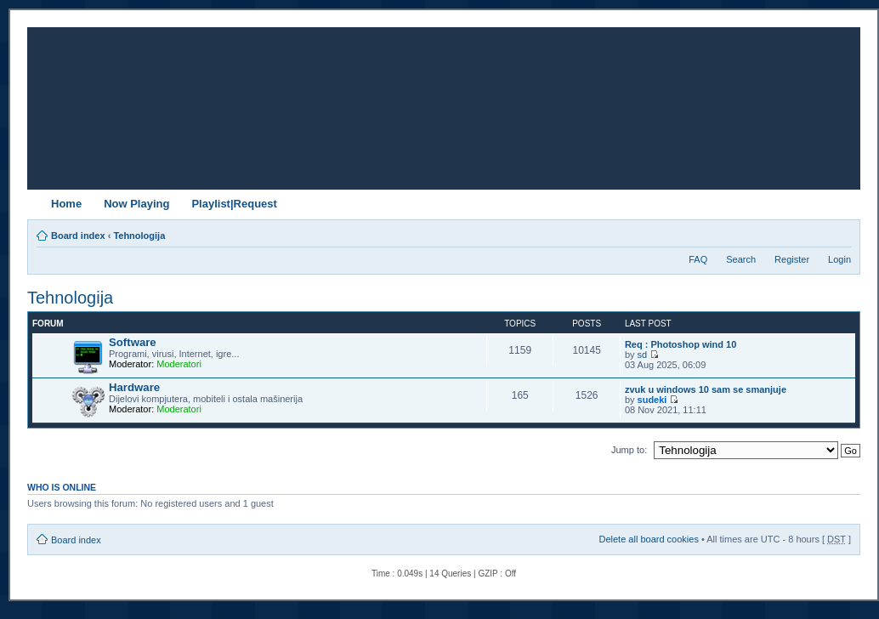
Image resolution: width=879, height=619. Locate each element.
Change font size (838, 232)
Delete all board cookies (648, 539)
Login (839, 259)
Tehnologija (139, 235)
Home (66, 203)
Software (132, 342)
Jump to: (629, 450)
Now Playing (136, 203)
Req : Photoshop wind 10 (680, 344)
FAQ (698, 259)
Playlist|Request (233, 203)
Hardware (134, 387)
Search (741, 259)
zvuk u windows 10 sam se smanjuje (705, 389)
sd (643, 354)
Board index (78, 235)
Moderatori (178, 364)
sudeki (652, 400)
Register (791, 259)
